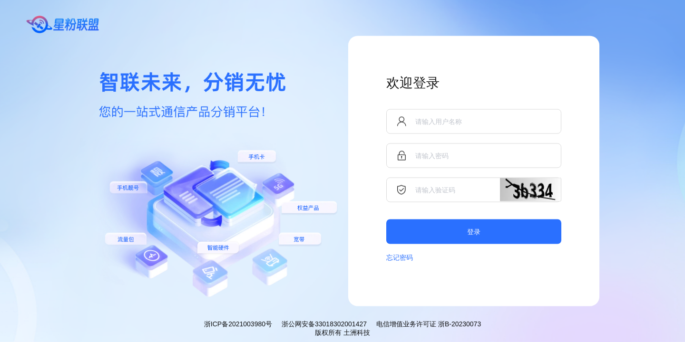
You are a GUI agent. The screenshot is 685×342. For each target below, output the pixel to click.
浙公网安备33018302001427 (324, 324)
